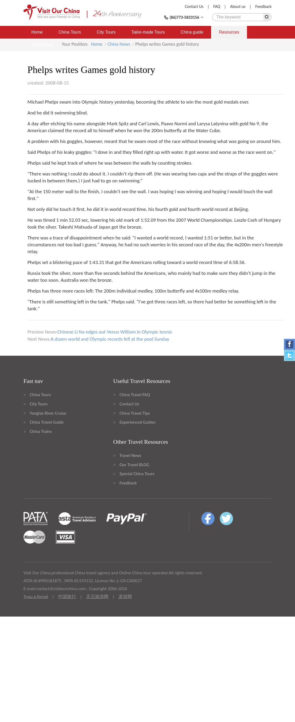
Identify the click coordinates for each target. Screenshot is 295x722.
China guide (192, 32)
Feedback (263, 6)
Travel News (130, 455)
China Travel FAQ (135, 394)
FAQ (216, 6)
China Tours (70, 32)
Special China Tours (137, 473)
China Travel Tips (135, 413)
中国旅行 (67, 596)
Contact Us (194, 6)
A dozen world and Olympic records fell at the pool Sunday (110, 339)
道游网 (125, 596)
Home (37, 32)
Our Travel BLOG (134, 465)
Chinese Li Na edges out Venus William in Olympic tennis (114, 332)
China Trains (41, 431)
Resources (229, 32)
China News (119, 44)
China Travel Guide (47, 422)
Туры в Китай (35, 596)
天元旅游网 (97, 596)
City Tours (106, 32)
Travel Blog (42, 45)
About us (237, 6)
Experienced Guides (137, 422)
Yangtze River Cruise (48, 413)
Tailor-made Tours (148, 32)
